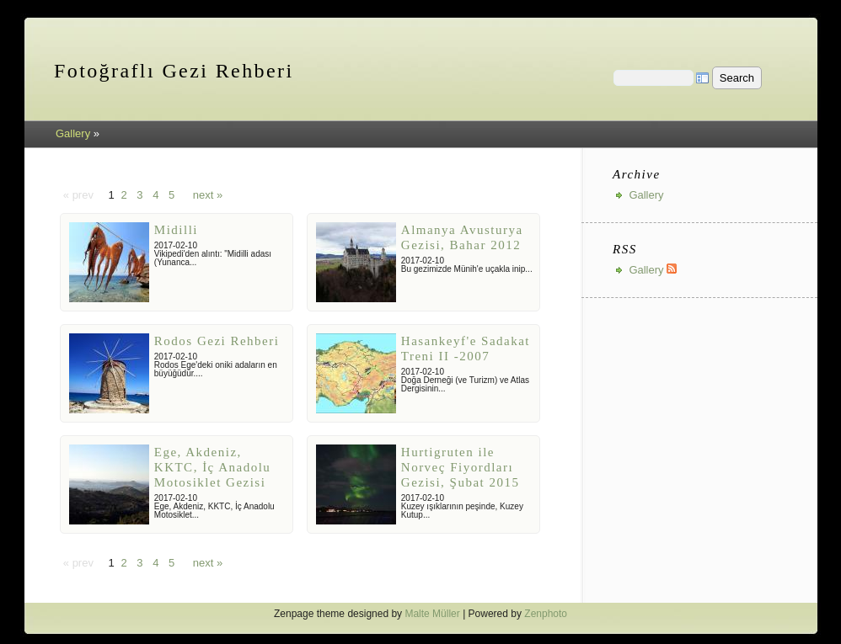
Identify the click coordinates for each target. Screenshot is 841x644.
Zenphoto (545, 614)
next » (207, 195)
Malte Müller (431, 614)
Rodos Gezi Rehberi (217, 341)
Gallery (73, 133)
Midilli (176, 230)
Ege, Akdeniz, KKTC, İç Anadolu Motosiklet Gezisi (212, 467)
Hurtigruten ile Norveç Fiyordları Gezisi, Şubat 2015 (460, 467)
